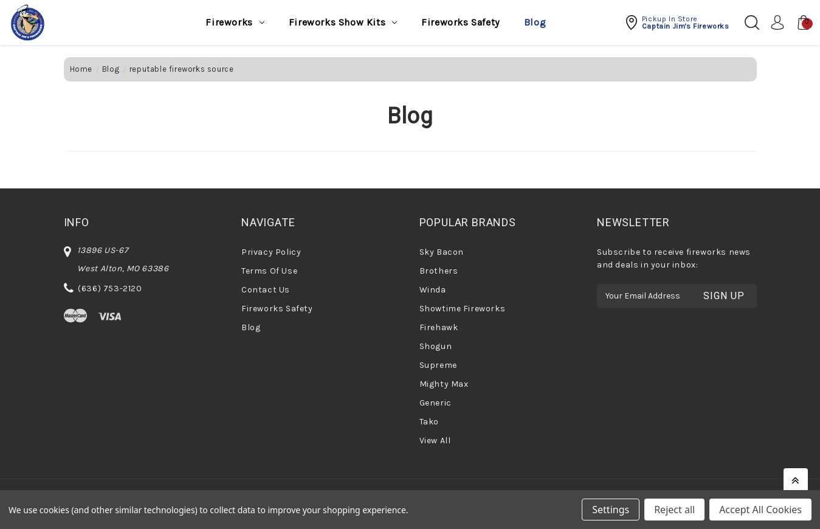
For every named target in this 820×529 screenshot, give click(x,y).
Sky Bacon (441, 252)
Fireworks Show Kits (343, 22)
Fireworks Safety (460, 22)
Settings (610, 509)
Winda (432, 290)
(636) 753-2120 (110, 288)
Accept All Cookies (760, 509)
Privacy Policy (271, 252)
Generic (435, 403)
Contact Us (265, 290)
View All (435, 440)
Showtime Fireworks (462, 308)
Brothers (438, 271)
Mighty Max (444, 384)
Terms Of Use (269, 271)
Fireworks (234, 22)
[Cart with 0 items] (800, 22)
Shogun (435, 346)
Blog (535, 22)
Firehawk (438, 327)
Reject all (674, 509)
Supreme (438, 365)
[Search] (752, 22)
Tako (429, 422)
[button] (676, 22)
